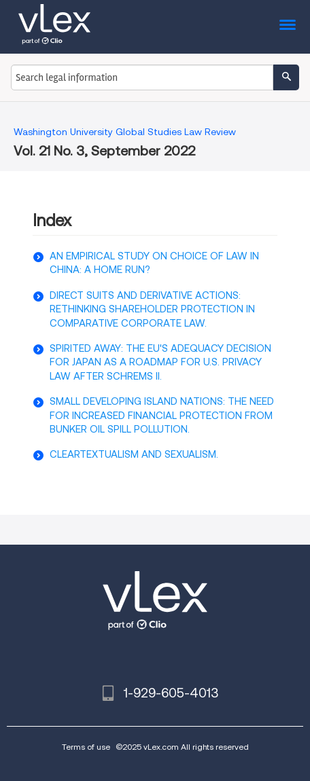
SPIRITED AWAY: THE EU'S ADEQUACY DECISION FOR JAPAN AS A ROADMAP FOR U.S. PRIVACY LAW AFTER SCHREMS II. (160, 362)
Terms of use (86, 746)
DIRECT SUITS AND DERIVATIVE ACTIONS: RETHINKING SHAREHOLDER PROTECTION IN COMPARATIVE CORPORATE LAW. (152, 309)
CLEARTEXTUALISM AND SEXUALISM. (134, 454)
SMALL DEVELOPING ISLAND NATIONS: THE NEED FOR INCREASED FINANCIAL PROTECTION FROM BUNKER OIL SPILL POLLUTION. (162, 415)
